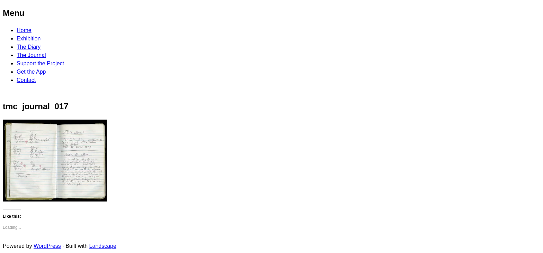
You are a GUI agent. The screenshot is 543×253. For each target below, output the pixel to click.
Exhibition (29, 38)
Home (24, 30)
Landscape (102, 246)
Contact (26, 80)
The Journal (31, 55)
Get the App (31, 72)
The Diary (29, 47)
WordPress (47, 246)
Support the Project (40, 63)
